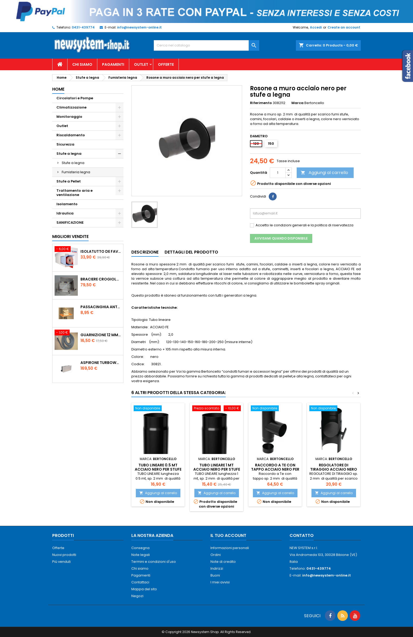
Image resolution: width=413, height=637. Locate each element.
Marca (297, 103)
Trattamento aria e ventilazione (74, 192)
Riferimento (261, 103)
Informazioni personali (229, 547)
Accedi (316, 27)
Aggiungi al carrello (324, 173)
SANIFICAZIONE (70, 222)
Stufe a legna (68, 153)
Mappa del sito (144, 589)
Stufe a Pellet (68, 181)
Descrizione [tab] (145, 252)
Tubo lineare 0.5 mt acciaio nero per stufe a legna (158, 469)
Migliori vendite (70, 236)
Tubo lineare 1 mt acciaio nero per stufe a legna (216, 469)
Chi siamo (82, 64)
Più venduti (61, 561)
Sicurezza (65, 144)
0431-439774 (83, 27)
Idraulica (65, 213)
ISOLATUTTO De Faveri (100, 251)
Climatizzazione (71, 107)
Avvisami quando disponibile (281, 238)
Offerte (166, 64)
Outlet (141, 64)
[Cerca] (206, 45)
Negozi (137, 595)
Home (58, 89)
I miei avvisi (220, 582)
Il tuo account (228, 535)
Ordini (215, 554)
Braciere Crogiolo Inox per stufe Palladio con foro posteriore (100, 279)
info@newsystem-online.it (139, 27)
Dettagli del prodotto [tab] (191, 252)
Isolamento (67, 204)
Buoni (215, 575)
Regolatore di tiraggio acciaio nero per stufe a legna (333, 469)
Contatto (302, 535)
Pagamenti (113, 64)
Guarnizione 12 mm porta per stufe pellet (100, 335)
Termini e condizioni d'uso (153, 561)
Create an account (344, 27)
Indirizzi (216, 568)
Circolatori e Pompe (74, 98)
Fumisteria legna (76, 172)
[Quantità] (278, 172)
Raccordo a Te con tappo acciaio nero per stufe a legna (275, 469)
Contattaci (140, 582)
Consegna (140, 547)
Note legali (140, 554)
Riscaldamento (70, 135)
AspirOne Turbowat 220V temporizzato (100, 362)
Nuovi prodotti (64, 554)
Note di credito (223, 561)
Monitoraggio (69, 116)
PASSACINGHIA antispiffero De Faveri (100, 307)
